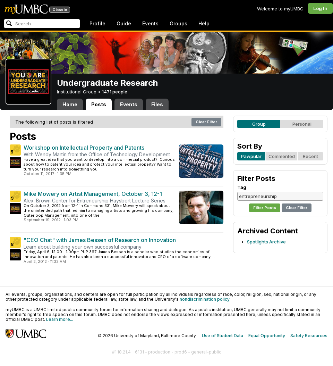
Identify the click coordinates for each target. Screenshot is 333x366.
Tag (241, 187)
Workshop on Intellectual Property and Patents (84, 147)
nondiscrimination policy (205, 299)
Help (204, 23)
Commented (281, 156)
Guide (124, 23)
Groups (178, 23)
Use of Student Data (222, 335)
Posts (98, 104)
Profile (97, 23)
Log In (320, 8)
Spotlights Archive (266, 241)
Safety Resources (308, 335)
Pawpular (251, 156)
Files (157, 104)
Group (259, 124)
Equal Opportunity (266, 335)
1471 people (114, 91)
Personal (301, 124)
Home (69, 104)
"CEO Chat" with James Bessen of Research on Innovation (100, 239)
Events (150, 23)
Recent (310, 156)
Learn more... (59, 319)
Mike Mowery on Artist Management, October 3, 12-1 (93, 193)
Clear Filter (206, 121)
